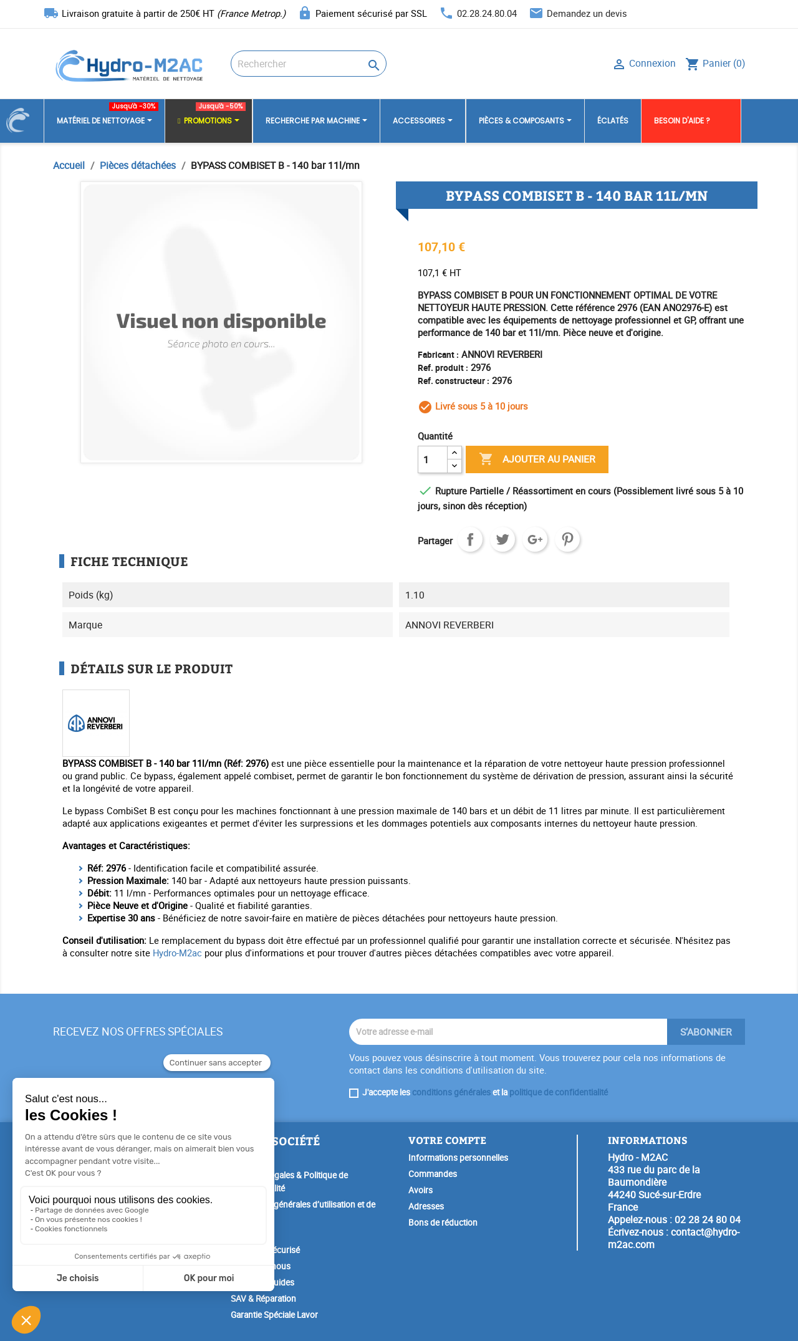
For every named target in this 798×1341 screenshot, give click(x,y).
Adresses (426, 1206)
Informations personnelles (458, 1157)
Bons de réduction (443, 1222)
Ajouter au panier (537, 459)
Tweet (502, 539)
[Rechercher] (309, 63)
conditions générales (451, 1092)
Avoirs (420, 1190)
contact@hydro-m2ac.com (673, 1238)
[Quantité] (433, 459)
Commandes (432, 1174)
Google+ (534, 539)
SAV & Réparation (263, 1298)
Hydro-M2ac (177, 952)
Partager (470, 539)
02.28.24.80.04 (487, 13)
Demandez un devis (587, 13)
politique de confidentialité (558, 1092)
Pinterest (567, 539)
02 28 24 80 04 (708, 1219)
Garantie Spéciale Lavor (274, 1314)
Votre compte (447, 1139)
